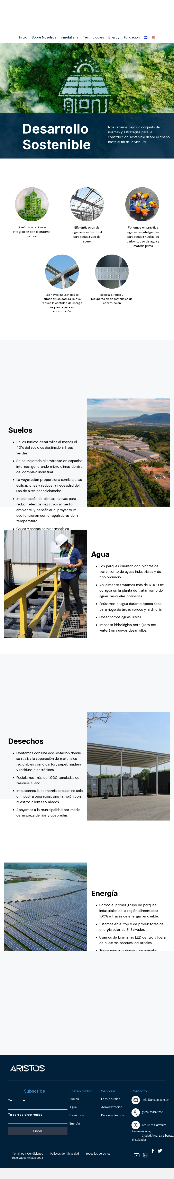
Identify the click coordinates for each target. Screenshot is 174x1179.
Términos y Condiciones (27, 1153)
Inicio (23, 37)
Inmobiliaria (69, 37)
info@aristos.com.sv (155, 1099)
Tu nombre (37, 1104)
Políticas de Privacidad (64, 1153)
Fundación (132, 37)
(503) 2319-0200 (152, 1112)
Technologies (93, 37)
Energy (113, 37)
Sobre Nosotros (44, 37)
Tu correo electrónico (37, 1118)
